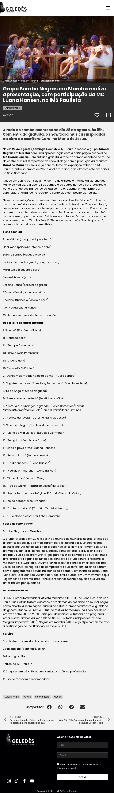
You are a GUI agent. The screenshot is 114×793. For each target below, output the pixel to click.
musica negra (42, 696)
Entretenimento (12, 107)
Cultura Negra (11, 696)
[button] (49, 706)
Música (58, 696)
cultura (27, 696)
